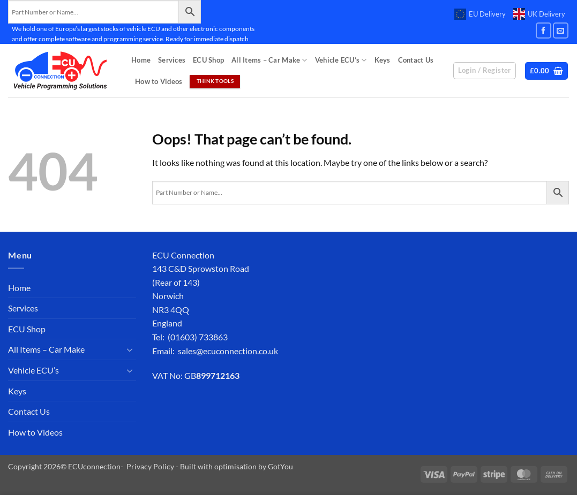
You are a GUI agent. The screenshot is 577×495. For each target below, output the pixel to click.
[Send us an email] (560, 30)
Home (141, 60)
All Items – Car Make (269, 60)
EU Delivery (480, 14)
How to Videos (158, 81)
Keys (382, 60)
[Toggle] (129, 349)
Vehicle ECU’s (341, 60)
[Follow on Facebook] (543, 30)
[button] (546, 71)
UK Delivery (539, 14)
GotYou (280, 466)
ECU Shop (208, 60)
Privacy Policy (150, 466)
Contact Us (416, 60)
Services (171, 60)
